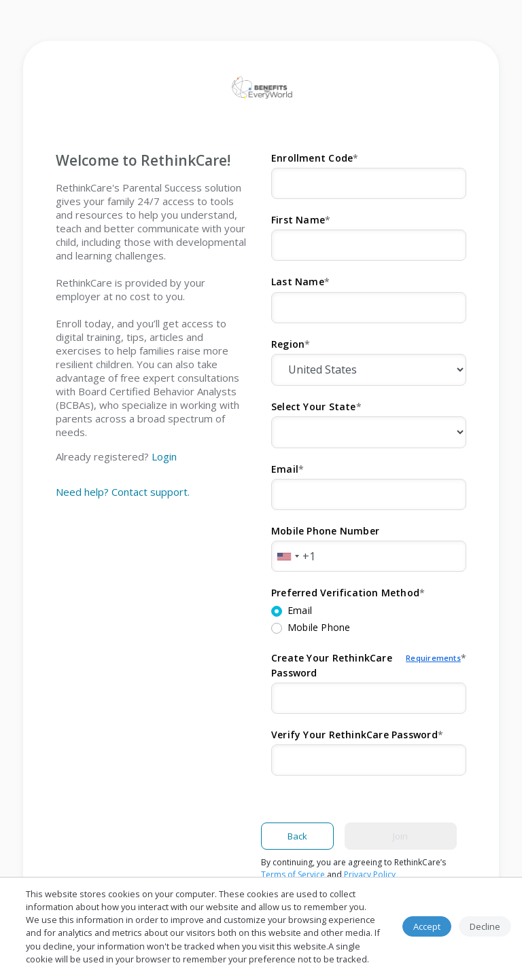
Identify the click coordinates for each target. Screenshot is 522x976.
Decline (485, 926)
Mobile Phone (319, 627)
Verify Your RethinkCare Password (354, 734)
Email (284, 469)
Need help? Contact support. (123, 492)
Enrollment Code (312, 157)
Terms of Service (293, 874)
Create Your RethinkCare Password (366, 666)
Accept (426, 926)
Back (297, 836)
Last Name (297, 281)
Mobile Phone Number (325, 530)
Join (400, 836)
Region (287, 344)
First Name (298, 219)
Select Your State (313, 406)
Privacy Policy (370, 874)
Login (164, 456)
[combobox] (287, 556)
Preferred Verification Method (345, 592)
